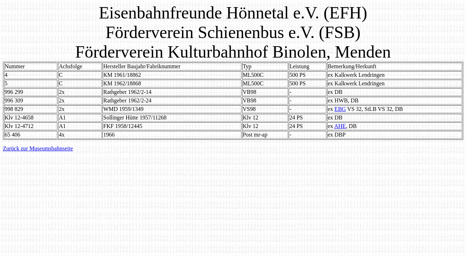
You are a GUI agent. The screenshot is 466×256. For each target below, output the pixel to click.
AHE (340, 126)
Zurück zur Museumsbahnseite (38, 148)
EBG (340, 109)
